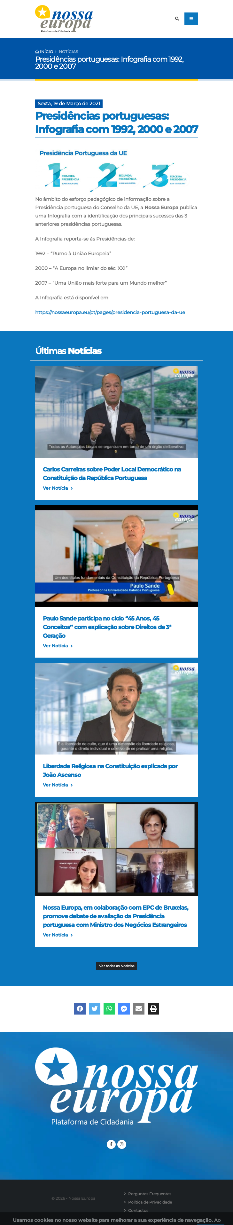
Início (44, 51)
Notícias (68, 51)
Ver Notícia (58, 488)
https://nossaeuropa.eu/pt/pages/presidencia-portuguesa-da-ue (110, 312)
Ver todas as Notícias (116, 966)
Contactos (138, 1210)
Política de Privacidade (150, 1202)
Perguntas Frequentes (149, 1193)
